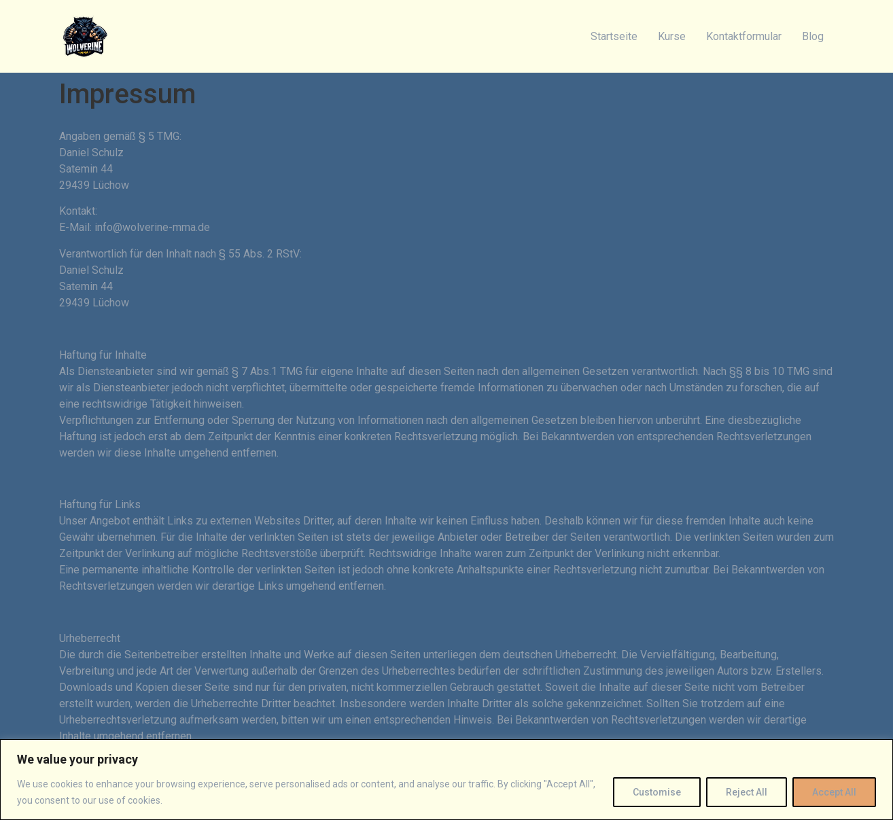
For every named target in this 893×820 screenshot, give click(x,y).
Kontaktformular (744, 36)
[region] (446, 779)
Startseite (614, 36)
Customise (657, 792)
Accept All (834, 792)
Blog (813, 36)
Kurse (672, 36)
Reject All (746, 792)
